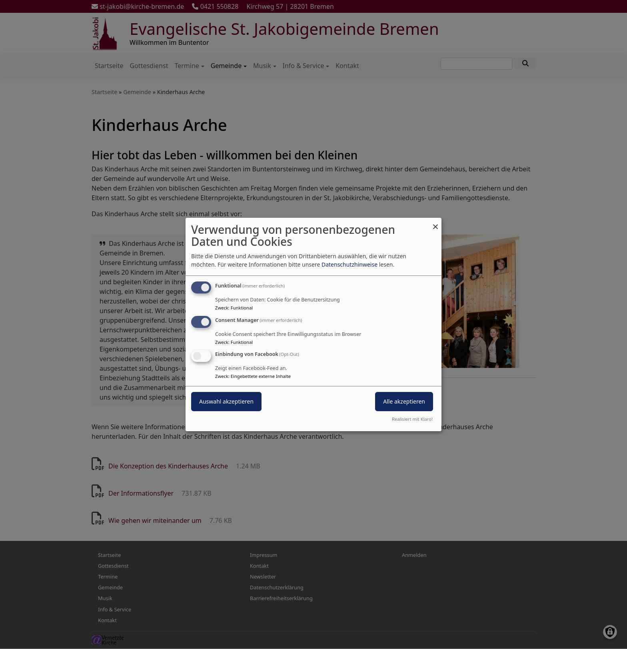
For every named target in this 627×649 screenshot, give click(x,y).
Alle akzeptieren (404, 402)
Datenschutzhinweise (349, 264)
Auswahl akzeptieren (226, 402)
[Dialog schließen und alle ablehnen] (435, 223)
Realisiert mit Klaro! (412, 419)
